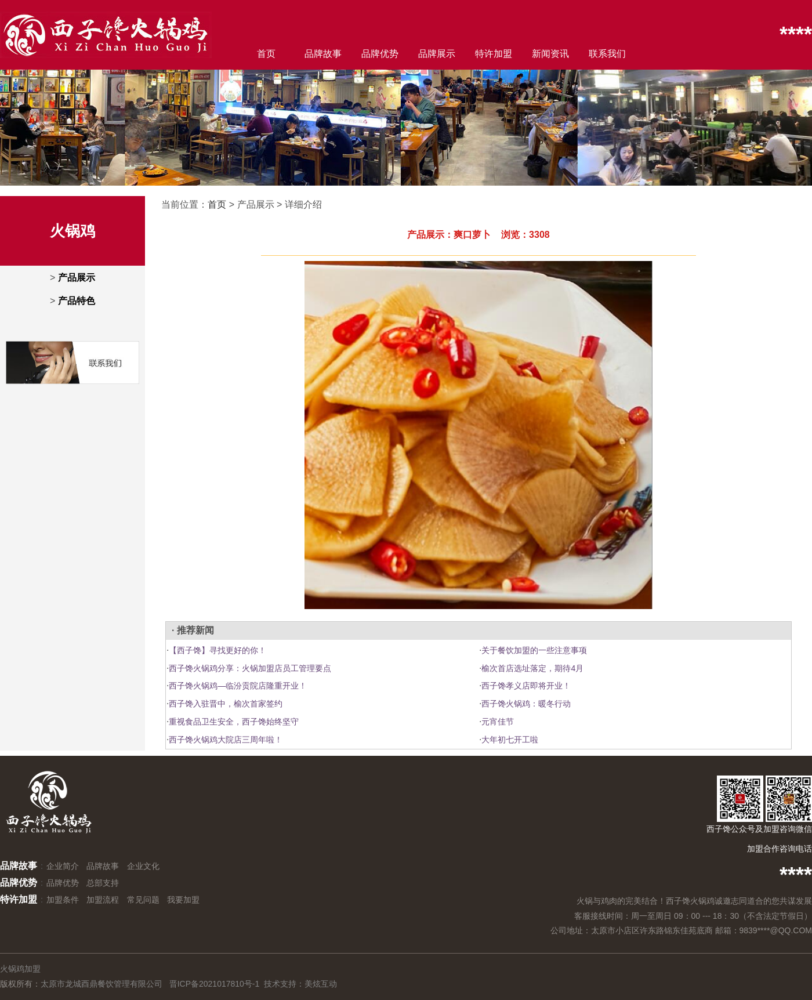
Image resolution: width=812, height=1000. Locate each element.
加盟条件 (62, 899)
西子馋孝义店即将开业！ (526, 685)
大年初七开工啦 (509, 739)
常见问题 (143, 899)
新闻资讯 (550, 54)
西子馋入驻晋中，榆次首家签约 (225, 703)
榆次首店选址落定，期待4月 (532, 668)
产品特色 (76, 301)
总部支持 (102, 882)
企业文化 (143, 866)
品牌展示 (436, 54)
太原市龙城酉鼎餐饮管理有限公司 (101, 983)
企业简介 (62, 866)
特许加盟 (493, 54)
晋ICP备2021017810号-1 (214, 983)
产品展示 (76, 277)
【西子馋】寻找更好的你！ (217, 650)
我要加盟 (183, 899)
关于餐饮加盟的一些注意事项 (534, 650)
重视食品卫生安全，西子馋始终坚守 (234, 721)
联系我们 (607, 54)
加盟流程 (102, 899)
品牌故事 (323, 54)
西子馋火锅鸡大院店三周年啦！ (225, 739)
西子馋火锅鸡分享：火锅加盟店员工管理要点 (250, 668)
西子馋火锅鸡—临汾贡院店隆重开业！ (238, 685)
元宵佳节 (497, 721)
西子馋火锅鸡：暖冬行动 (526, 703)
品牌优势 (379, 54)
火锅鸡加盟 (20, 968)
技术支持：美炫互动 (300, 983)
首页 (266, 54)
